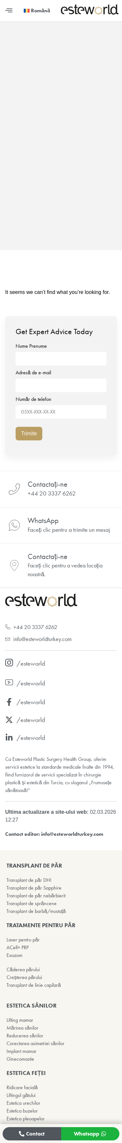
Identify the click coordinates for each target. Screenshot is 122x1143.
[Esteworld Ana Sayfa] (90, 13)
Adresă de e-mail (61, 379)
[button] (8, 11)
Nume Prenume (61, 353)
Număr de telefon (61, 406)
